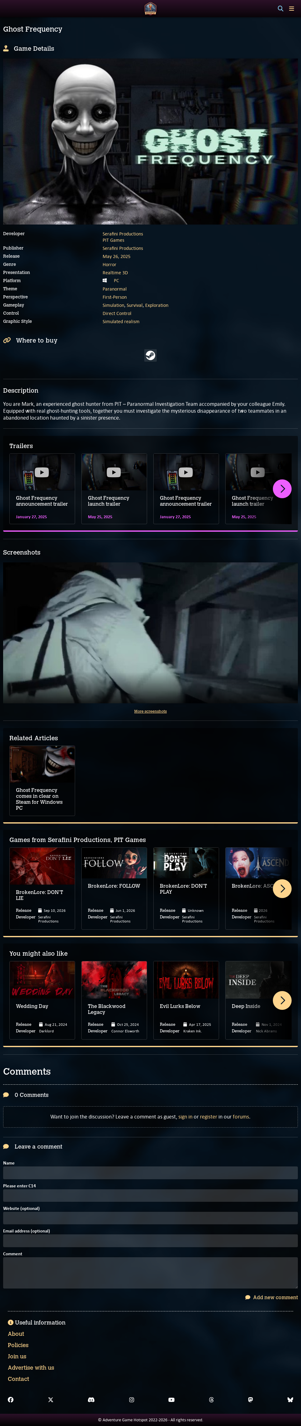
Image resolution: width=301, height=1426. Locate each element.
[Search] (280, 9)
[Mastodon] (250, 1400)
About (16, 1333)
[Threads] (211, 1400)
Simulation (113, 305)
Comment (12, 1254)
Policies (18, 1345)
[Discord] (91, 1400)
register (208, 1116)
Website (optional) (21, 1209)
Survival (135, 305)
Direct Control (117, 313)
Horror (109, 264)
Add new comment (271, 1297)
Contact (18, 1379)
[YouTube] (171, 1400)
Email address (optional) (26, 1231)
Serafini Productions (123, 234)
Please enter (19, 1186)
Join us (17, 1356)
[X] (51, 1400)
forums (241, 1116)
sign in (185, 1116)
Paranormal (115, 289)
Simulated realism (121, 321)
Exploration (156, 305)
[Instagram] (131, 1400)
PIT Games (113, 240)
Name (9, 1163)
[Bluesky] (290, 1400)
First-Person (115, 297)
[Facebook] (10, 1400)
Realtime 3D (115, 273)
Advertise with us (31, 1367)
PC (116, 280)
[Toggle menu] (291, 8)
